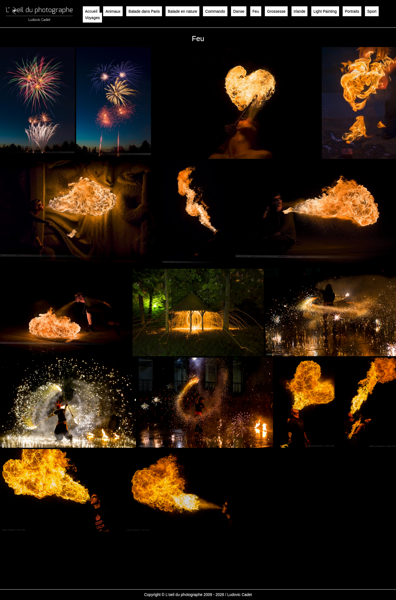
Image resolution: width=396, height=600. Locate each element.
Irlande (300, 11)
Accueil (91, 11)
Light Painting (325, 11)
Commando (215, 11)
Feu (255, 11)
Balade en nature (182, 11)
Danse (238, 11)
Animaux (112, 11)
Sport (371, 11)
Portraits (352, 11)
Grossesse (276, 11)
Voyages (92, 17)
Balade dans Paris (144, 11)
